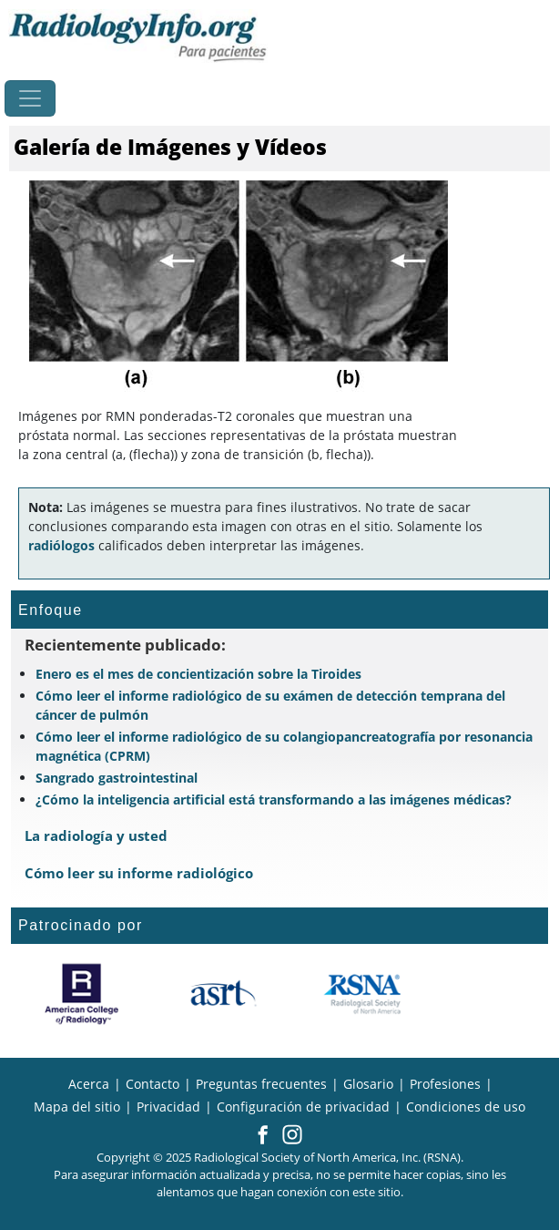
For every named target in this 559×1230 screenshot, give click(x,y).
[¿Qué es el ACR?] (81, 994)
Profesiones (445, 1083)
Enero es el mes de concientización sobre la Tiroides (198, 673)
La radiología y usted (96, 835)
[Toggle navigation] (30, 98)
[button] (262, 1136)
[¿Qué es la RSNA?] (363, 994)
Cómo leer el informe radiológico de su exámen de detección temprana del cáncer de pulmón (270, 705)
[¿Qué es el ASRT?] (222, 994)
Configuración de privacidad (303, 1106)
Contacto (152, 1083)
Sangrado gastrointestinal (117, 777)
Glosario (368, 1083)
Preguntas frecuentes (261, 1083)
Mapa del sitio (77, 1106)
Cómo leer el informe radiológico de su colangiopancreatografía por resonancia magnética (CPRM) (284, 746)
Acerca (88, 1083)
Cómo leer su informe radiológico (139, 873)
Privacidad (168, 1106)
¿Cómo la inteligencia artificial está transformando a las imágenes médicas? (274, 799)
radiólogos (61, 545)
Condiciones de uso (465, 1106)
